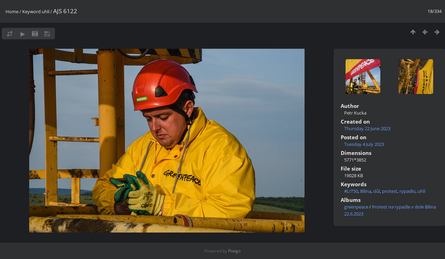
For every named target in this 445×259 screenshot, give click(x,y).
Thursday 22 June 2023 (367, 128)
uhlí (45, 11)
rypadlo (407, 191)
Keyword (31, 11)
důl (376, 191)
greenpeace (356, 207)
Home (12, 11)
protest (389, 191)
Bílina (365, 191)
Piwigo (234, 251)
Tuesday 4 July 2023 (364, 144)
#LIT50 (351, 191)
